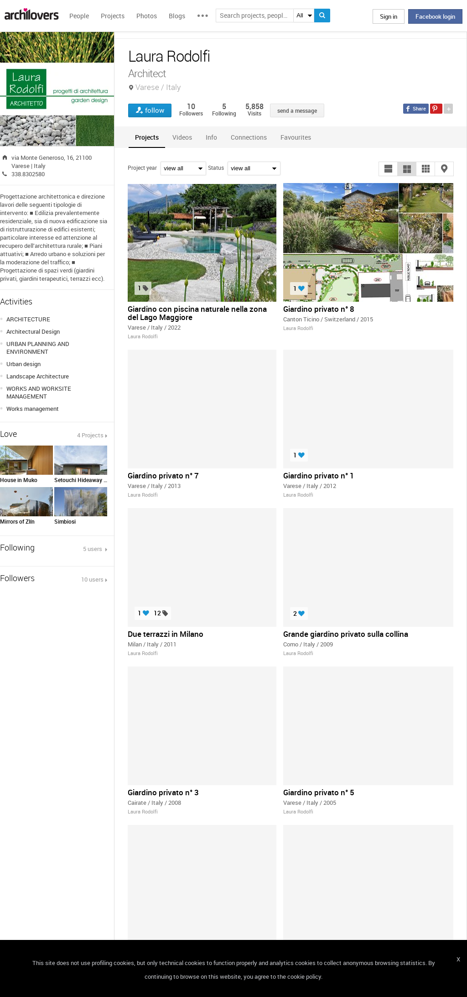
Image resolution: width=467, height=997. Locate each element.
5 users (93, 548)
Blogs (177, 15)
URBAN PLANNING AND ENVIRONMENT (37, 348)
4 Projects (90, 435)
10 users (92, 579)
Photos (146, 15)
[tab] (147, 137)
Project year (142, 167)
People (79, 15)
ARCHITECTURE (28, 319)
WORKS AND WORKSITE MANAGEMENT (38, 392)
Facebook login (435, 16)
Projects (113, 15)
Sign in (388, 16)
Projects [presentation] (147, 137)
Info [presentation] (211, 137)
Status (216, 167)
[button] (388, 169)
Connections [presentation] (249, 137)
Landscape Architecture (37, 376)
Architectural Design (33, 331)
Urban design (23, 364)
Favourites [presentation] (295, 137)
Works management (32, 408)
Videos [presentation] (182, 137)
